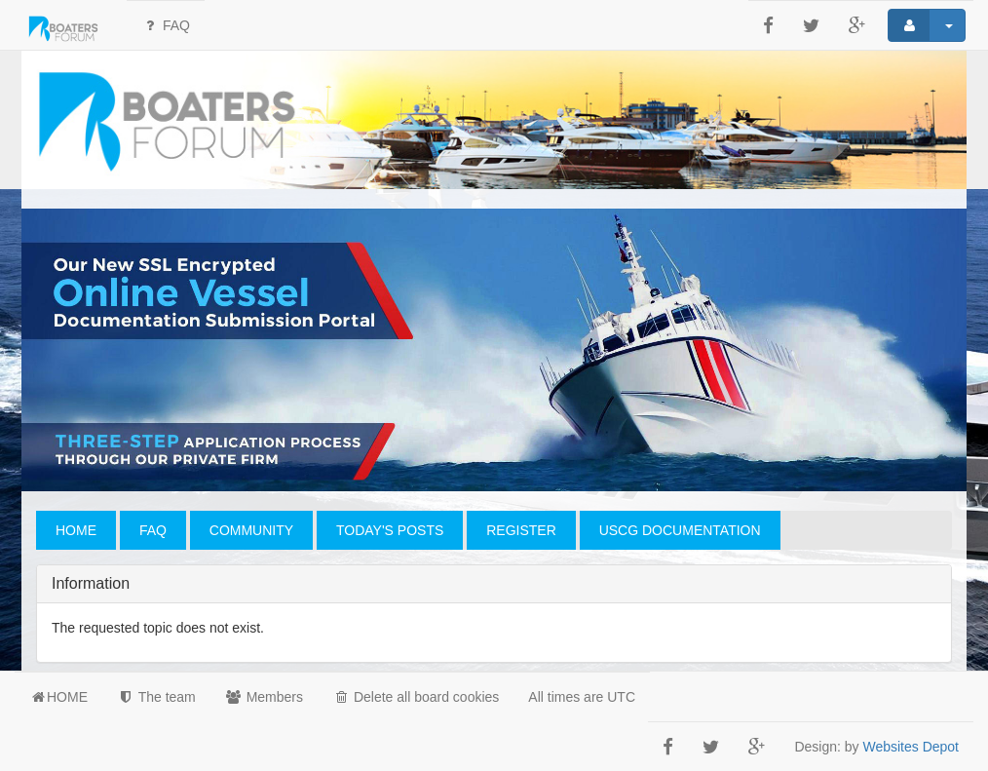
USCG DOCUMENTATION (680, 530)
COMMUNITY (251, 530)
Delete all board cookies (415, 697)
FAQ (165, 25)
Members (264, 697)
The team (156, 697)
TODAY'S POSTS (389, 530)
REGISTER (521, 530)
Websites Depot (910, 746)
